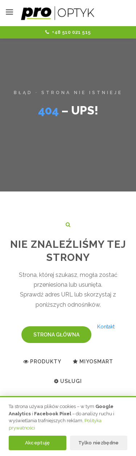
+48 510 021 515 (68, 32)
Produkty (42, 361)
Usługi (68, 381)
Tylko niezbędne (98, 442)
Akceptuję (37, 442)
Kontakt (106, 327)
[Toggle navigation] (9, 13)
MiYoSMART (93, 361)
